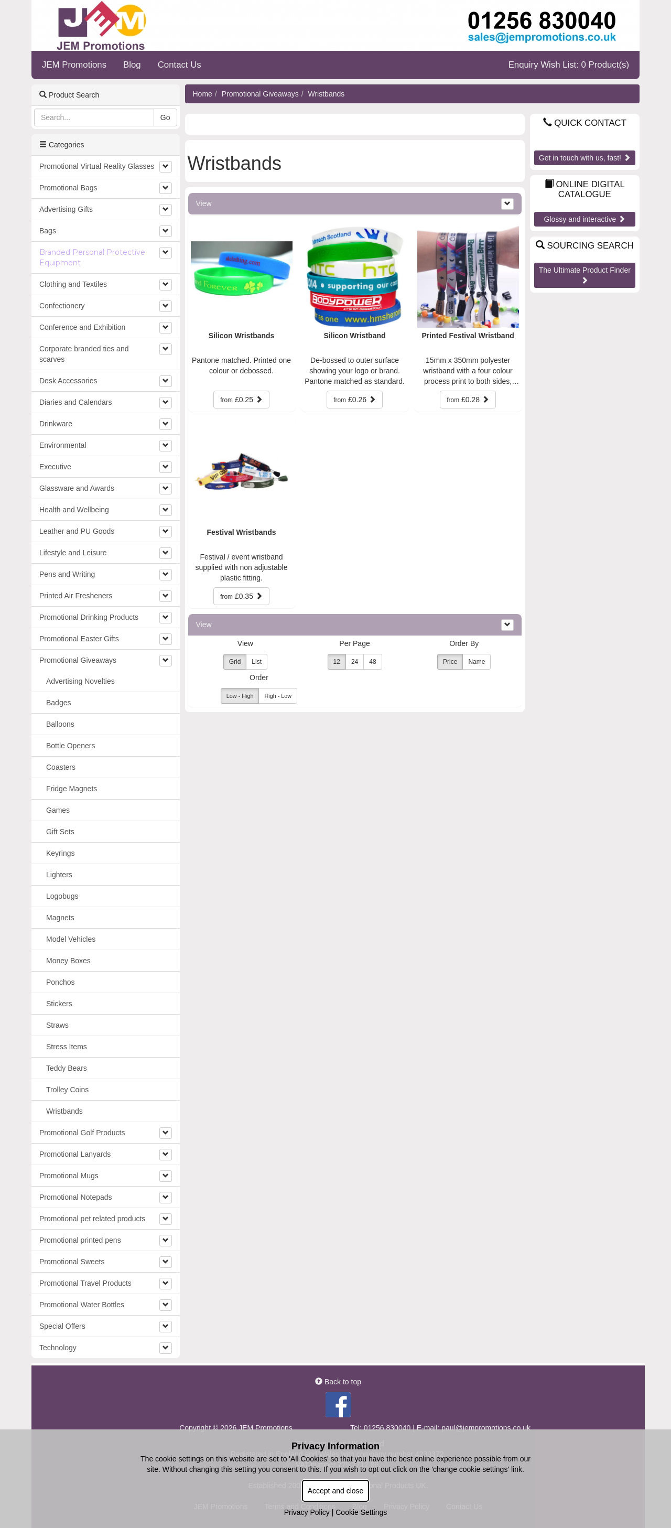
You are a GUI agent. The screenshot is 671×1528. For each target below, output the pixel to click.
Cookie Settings (361, 1512)
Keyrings (60, 853)
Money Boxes (68, 960)
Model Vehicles (70, 939)
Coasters (60, 767)
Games (58, 810)
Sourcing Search (585, 246)
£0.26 (354, 399)
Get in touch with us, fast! (585, 158)
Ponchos (60, 982)
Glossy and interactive (585, 219)
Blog (132, 65)
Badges (58, 702)
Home (202, 94)
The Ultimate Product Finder (585, 275)
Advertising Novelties (80, 681)
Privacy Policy (307, 1512)
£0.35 (241, 596)
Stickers (59, 1003)
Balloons (60, 724)
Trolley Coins (67, 1089)
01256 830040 (387, 1428)
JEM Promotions (74, 65)
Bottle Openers (70, 745)
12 (336, 661)
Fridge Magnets (71, 788)
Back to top (338, 1382)
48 (372, 661)
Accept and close (336, 1491)
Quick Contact (584, 123)
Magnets (60, 917)
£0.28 (468, 399)
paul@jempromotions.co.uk (486, 1428)
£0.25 (241, 399)
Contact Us (179, 65)
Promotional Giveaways (260, 94)
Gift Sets (60, 831)
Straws (57, 1025)
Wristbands (326, 94)
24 (354, 661)
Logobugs (62, 896)
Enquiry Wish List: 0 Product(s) (568, 65)
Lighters (59, 874)
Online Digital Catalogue (585, 189)
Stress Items (66, 1046)
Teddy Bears (66, 1068)
